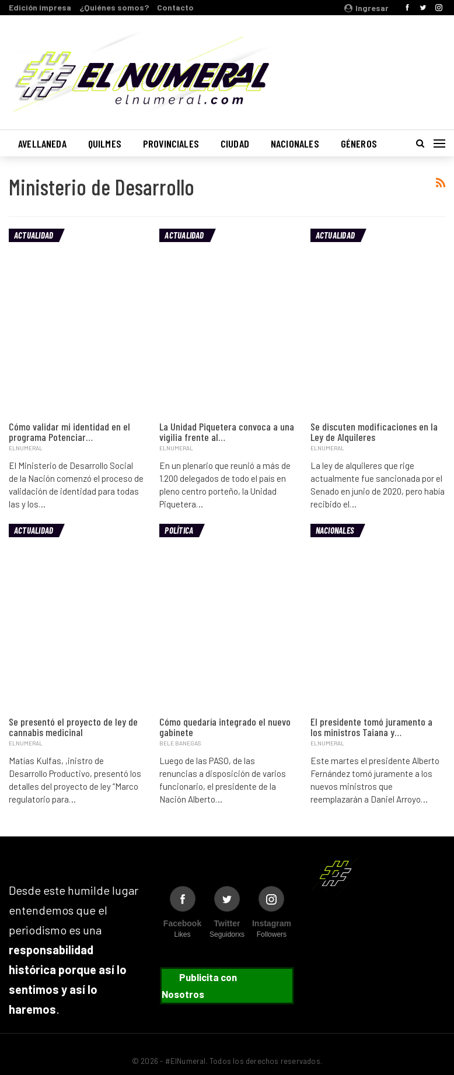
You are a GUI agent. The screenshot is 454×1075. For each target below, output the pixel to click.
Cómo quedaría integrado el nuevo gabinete (225, 726)
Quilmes (104, 143)
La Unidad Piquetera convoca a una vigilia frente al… (226, 431)
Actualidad (33, 235)
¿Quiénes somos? (114, 7)
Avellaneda (42, 143)
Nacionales (295, 143)
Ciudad (235, 143)
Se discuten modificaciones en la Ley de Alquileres (374, 431)
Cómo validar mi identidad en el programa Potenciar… (69, 431)
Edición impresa (40, 7)
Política (179, 530)
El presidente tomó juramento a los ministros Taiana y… (371, 726)
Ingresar (366, 8)
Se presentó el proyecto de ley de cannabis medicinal (73, 726)
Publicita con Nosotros (199, 985)
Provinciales (171, 143)
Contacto (175, 7)
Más (349, 143)
